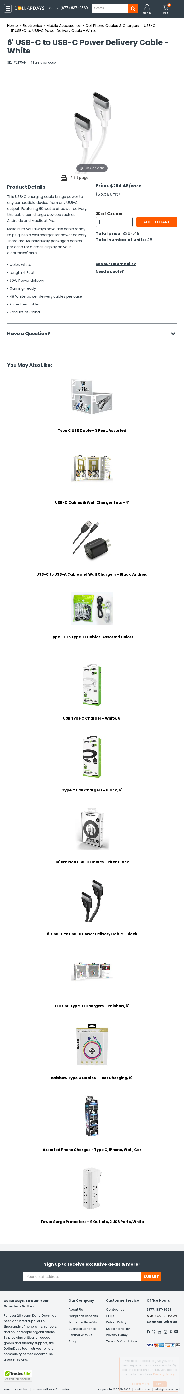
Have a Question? (31, 333)
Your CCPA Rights (16, 1389)
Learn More (141, 1384)
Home (12, 25)
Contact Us (115, 1309)
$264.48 (130, 233)
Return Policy (116, 1322)
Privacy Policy (117, 1335)
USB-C (149, 25)
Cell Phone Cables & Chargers (112, 25)
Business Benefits (82, 1328)
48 (149, 240)
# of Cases (109, 213)
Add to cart (156, 222)
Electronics (32, 25)
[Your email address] (82, 1276)
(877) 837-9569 (74, 8)
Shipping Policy (118, 1328)
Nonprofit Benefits (83, 1316)
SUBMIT (151, 1276)
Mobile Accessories (64, 25)
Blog (72, 1341)
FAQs (110, 1316)
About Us (76, 1309)
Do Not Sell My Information (51, 1389)
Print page (79, 177)
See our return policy (116, 263)
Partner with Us (80, 1335)
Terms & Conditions (121, 1341)
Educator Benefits (83, 1322)
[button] (147, 9)
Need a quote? (110, 271)
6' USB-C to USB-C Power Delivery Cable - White (54, 30)
